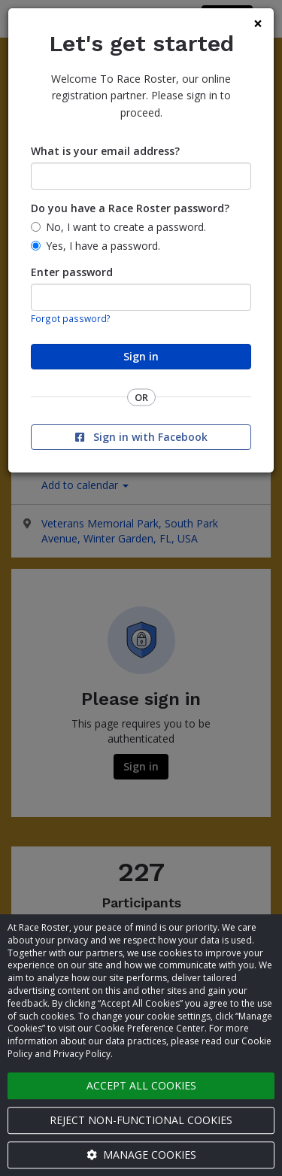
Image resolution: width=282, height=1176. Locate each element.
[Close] (257, 24)
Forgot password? (71, 318)
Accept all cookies (141, 1085)
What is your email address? (105, 151)
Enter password (72, 272)
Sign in (141, 356)
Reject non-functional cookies (141, 1120)
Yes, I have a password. (103, 246)
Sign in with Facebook (141, 437)
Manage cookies (141, 1154)
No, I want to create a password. (126, 227)
